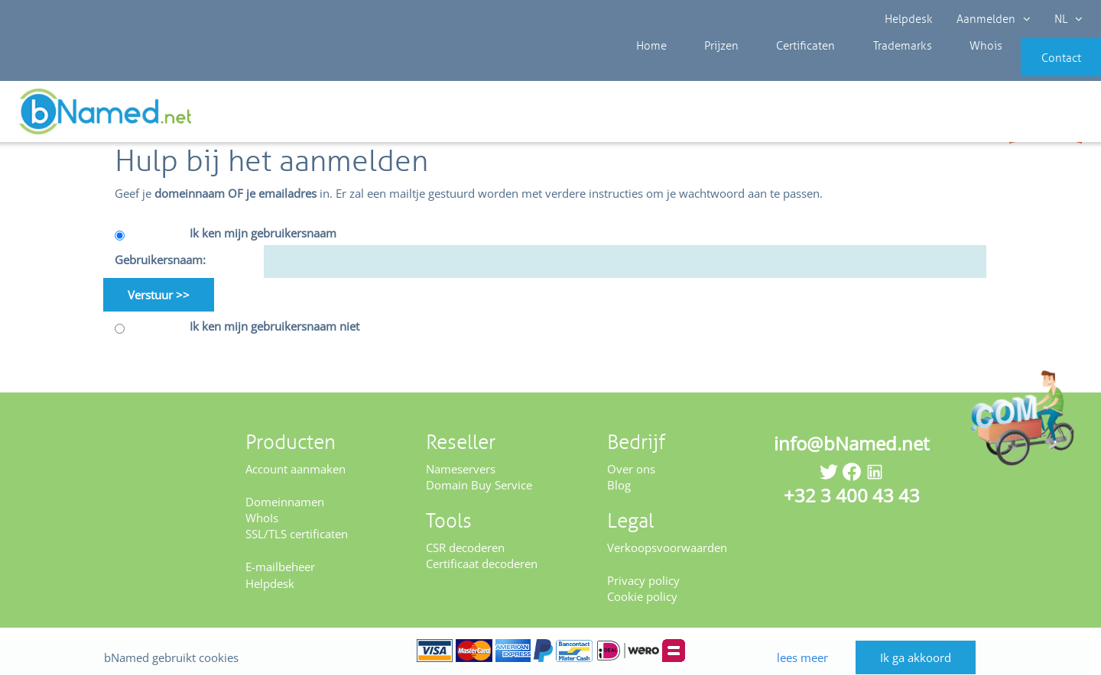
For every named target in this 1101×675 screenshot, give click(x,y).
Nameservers (460, 469)
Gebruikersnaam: (160, 261)
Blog (619, 486)
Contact (1037, 68)
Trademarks (860, 68)
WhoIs (261, 518)
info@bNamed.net (852, 444)
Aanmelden (993, 19)
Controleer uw (1045, 116)
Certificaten (774, 68)
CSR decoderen (465, 548)
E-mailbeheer (280, 568)
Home (644, 68)
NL (1068, 19)
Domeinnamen (284, 502)
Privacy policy (643, 581)
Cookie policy (642, 597)
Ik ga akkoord (926, 643)
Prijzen (702, 68)
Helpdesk (909, 19)
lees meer (804, 642)
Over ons (631, 469)
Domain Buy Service (479, 486)
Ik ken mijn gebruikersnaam (263, 233)
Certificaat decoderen (482, 565)
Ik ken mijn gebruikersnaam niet (274, 327)
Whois (932, 68)
